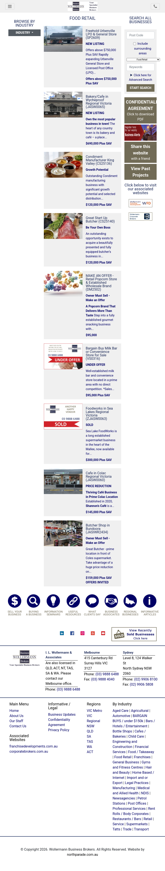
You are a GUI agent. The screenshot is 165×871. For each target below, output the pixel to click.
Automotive (121, 716)
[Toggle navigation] (9, 6)
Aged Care (120, 711)
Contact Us (17, 726)
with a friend (140, 152)
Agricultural (140, 711)
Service (118, 824)
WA (89, 747)
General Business (126, 762)
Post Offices (137, 803)
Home (14, 711)
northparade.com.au (82, 855)
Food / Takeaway (141, 752)
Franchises (142, 757)
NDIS (145, 793)
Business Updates (62, 714)
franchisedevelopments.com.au (33, 746)
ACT (90, 752)
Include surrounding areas (142, 48)
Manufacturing (124, 788)
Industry (23, 32)
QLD (90, 731)
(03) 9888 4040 (103, 679)
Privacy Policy (58, 730)
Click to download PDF (141, 110)
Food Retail (122, 757)
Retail (148, 819)
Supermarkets (137, 824)
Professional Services (129, 809)
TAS (90, 742)
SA (89, 736)
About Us (16, 716)
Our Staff (16, 721)
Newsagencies (124, 798)
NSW (90, 726)
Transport (141, 829)
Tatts (116, 829)
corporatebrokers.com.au (28, 751)
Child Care (136, 736)
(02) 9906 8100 (145, 679)
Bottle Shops (122, 731)
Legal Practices (136, 783)
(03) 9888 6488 (68, 689)
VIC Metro (94, 711)
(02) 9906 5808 (141, 684)
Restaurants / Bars (127, 819)
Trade (127, 829)
